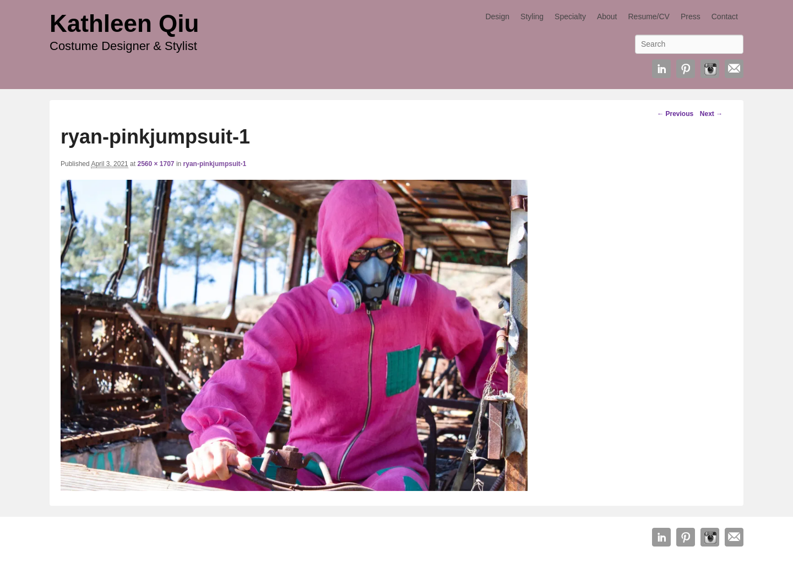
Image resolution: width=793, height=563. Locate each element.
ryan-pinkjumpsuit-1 (215, 164)
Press (690, 16)
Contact (724, 16)
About (607, 16)
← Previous (675, 114)
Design (497, 16)
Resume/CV (648, 16)
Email (734, 68)
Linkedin (661, 68)
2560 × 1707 (155, 164)
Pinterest (685, 68)
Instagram (709, 68)
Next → (711, 114)
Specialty (570, 16)
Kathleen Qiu (124, 23)
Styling (532, 16)
